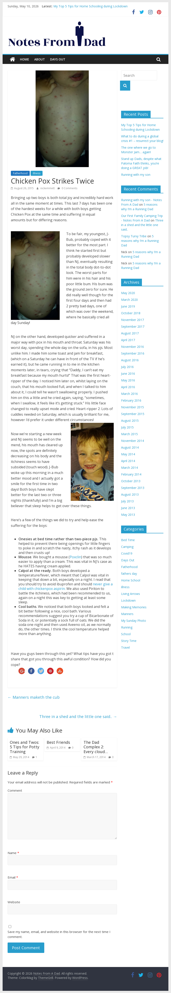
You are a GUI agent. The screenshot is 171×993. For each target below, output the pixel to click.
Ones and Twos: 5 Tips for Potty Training (24, 747)
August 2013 (130, 494)
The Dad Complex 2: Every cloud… (96, 747)
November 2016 (132, 347)
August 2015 (130, 420)
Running (126, 627)
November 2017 (132, 320)
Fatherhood (20, 173)
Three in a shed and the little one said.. (78, 716)
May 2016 (128, 380)
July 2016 (127, 367)
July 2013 (127, 501)
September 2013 (132, 488)
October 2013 (130, 481)
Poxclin (75, 557)
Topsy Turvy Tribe (133, 236)
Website (14, 902)
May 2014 (128, 454)
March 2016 (129, 394)
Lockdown (128, 600)
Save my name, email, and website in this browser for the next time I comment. (59, 934)
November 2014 (132, 441)
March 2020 (129, 300)
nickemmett (47, 188)
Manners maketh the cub (34, 697)
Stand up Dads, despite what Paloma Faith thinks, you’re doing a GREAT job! (141, 163)
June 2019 (128, 306)
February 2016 (131, 400)
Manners (127, 614)
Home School (130, 580)
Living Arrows (130, 594)
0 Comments (67, 188)
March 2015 (129, 434)
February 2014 (131, 474)
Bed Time (128, 540)
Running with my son (135, 175)
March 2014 (129, 468)
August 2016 (130, 360)
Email (13, 877)
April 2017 (128, 340)
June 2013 (128, 508)
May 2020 (128, 293)
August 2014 (130, 447)
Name (13, 853)
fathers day (129, 573)
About (39, 59)
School (126, 634)
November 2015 (132, 407)
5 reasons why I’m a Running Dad (140, 240)
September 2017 (132, 326)
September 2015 (132, 414)
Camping (127, 547)
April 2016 (128, 387)
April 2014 (128, 461)
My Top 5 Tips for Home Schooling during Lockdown (90, 6)
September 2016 (132, 353)
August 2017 (130, 333)
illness (36, 173)
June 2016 (128, 373)
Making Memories (133, 607)
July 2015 (127, 427)
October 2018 (130, 313)
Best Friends (58, 742)
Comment (15, 790)
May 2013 (128, 515)
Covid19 (126, 553)
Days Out (57, 59)
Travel (125, 647)
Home (24, 59)
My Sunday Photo (133, 621)
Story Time (128, 641)
